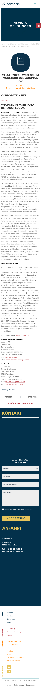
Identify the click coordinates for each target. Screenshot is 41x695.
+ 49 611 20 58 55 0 (14, 549)
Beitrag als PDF (8, 389)
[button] (34, 3)
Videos (9, 635)
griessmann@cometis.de (15, 381)
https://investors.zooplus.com (17, 360)
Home (3, 44)
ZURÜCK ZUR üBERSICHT (20, 403)
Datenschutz (19, 685)
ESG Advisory (12, 644)
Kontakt (9, 685)
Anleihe (10, 651)
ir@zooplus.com (11, 357)
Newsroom (11, 619)
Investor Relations (14, 641)
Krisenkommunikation (15, 657)
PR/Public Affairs (13, 660)
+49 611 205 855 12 (20, 462)
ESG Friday (11, 628)
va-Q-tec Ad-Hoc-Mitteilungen (18, 44)
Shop (9, 622)
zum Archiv (5, 100)
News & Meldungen (15, 632)
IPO (8, 648)
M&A (9, 654)
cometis (10, 612)
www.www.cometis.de (14, 384)
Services (10, 616)
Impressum (30, 685)
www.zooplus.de (22, 335)
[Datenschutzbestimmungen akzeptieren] (35, 509)
